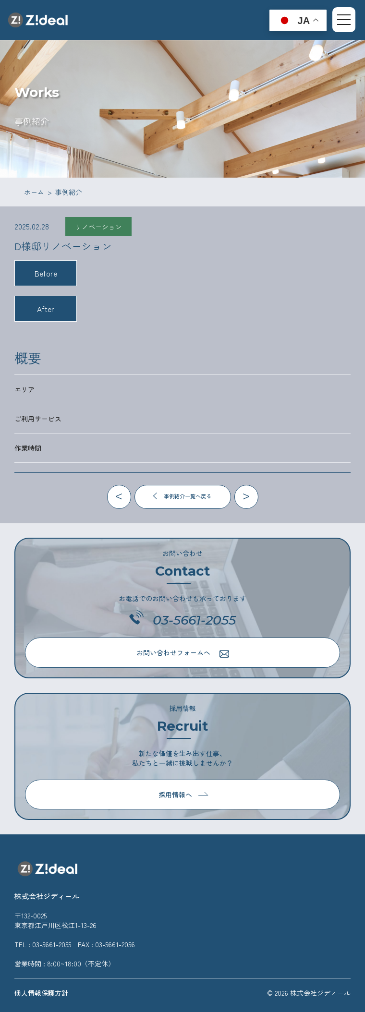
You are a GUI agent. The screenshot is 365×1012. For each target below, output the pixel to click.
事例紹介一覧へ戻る (182, 496)
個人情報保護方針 (41, 993)
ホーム (34, 192)
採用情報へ (183, 794)
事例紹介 (68, 192)
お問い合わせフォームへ (182, 653)
